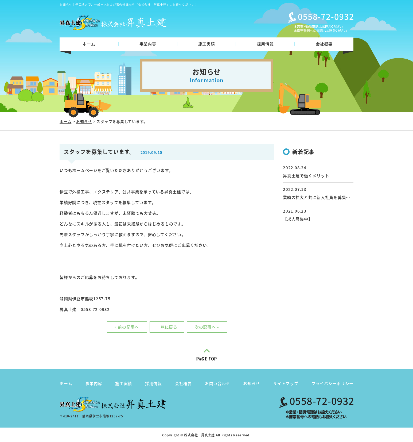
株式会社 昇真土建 (199, 435)
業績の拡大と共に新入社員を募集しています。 (327, 197)
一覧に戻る (166, 327)
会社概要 (324, 44)
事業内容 (147, 44)
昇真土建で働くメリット (306, 176)
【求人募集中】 (297, 219)
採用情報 (265, 44)
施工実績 (206, 44)
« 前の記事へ (127, 327)
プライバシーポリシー (332, 383)
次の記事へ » (207, 327)
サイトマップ (285, 383)
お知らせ (84, 121)
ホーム (89, 44)
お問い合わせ (217, 383)
